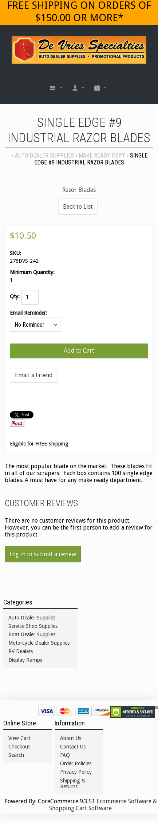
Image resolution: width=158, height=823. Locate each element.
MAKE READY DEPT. (102, 155)
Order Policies (75, 763)
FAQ (65, 755)
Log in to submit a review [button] (42, 554)
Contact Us (73, 747)
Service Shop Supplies (33, 626)
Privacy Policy (76, 772)
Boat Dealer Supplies (31, 634)
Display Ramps (25, 660)
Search (16, 755)
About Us (70, 738)
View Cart (19, 738)
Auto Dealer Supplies (44, 155)
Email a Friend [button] (34, 375)
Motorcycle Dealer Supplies (39, 643)
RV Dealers (20, 651)
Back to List (78, 206)
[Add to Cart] (79, 351)
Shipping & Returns (72, 783)
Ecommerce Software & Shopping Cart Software (103, 805)
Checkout (19, 747)
